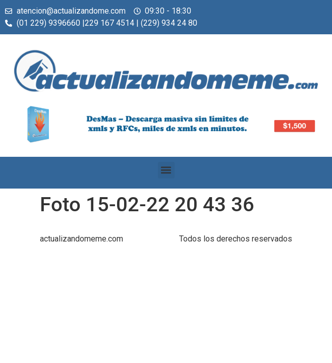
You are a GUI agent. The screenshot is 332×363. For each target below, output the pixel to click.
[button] (166, 170)
